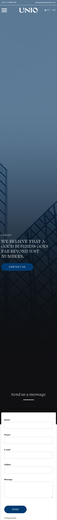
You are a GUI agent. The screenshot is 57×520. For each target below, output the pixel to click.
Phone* (7, 435)
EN (54, 10)
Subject (7, 464)
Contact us (17, 267)
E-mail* (7, 450)
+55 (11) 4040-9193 (9, 2)
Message (8, 479)
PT (48, 10)
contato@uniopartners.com (45, 2)
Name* (7, 420)
